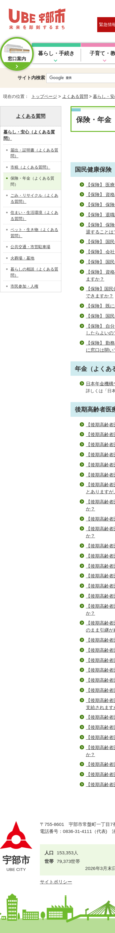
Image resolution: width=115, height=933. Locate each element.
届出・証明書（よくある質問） (34, 153)
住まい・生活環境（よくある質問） (34, 215)
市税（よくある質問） (30, 167)
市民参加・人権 (24, 286)
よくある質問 (75, 96)
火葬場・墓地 (22, 258)
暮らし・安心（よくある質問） (29, 135)
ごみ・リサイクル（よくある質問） (34, 198)
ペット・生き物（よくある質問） (34, 232)
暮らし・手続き (56, 53)
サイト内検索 (31, 77)
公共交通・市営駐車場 (30, 246)
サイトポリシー (56, 881)
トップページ (44, 96)
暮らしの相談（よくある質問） (34, 272)
